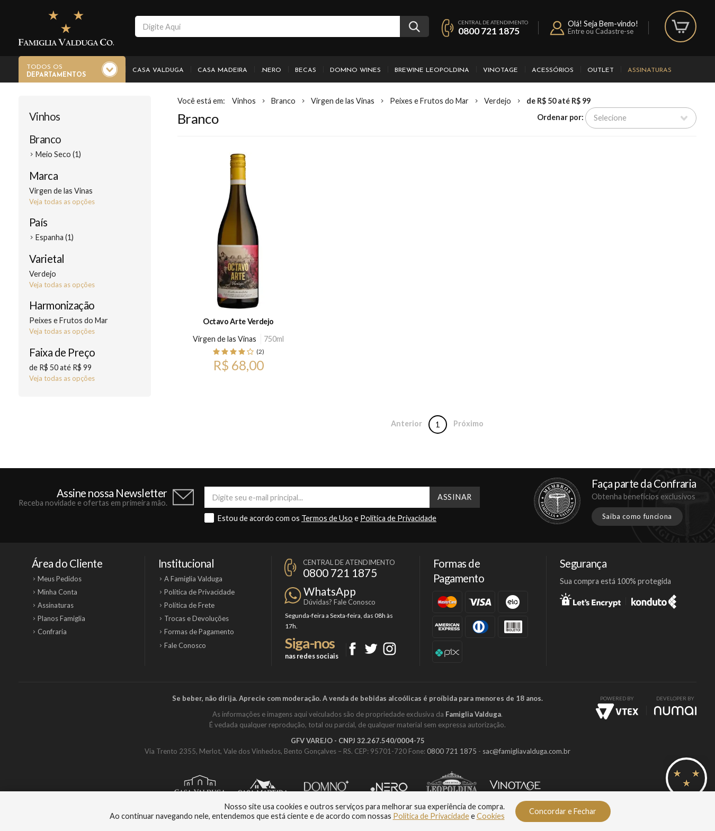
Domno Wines (355, 70)
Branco (45, 139)
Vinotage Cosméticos (515, 787)
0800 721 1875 (489, 30)
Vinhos (44, 116)
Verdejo (497, 100)
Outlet (600, 70)
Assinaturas (650, 70)
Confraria (52, 631)
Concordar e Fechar (562, 811)
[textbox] (267, 26)
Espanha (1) (54, 237)
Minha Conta (57, 592)
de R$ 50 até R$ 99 (558, 100)
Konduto (653, 599)
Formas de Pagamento (199, 631)
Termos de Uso (327, 518)
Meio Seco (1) (58, 154)
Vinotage (500, 70)
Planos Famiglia (61, 618)
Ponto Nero (389, 787)
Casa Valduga (158, 70)
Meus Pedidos (60, 578)
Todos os (56, 71)
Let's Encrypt (590, 599)
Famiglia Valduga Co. (66, 28)
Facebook (352, 648)
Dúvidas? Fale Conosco (339, 602)
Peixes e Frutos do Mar (429, 100)
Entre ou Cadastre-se (600, 31)
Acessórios (553, 70)
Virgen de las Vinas (342, 100)
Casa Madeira (222, 70)
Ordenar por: (560, 117)
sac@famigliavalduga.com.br (526, 751)
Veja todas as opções (62, 201)
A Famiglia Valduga (193, 578)
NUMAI (675, 710)
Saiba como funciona (637, 516)
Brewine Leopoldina (432, 70)
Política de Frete (189, 605)
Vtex (617, 711)
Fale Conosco (185, 645)
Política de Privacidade (398, 518)
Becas (305, 70)
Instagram (389, 648)
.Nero (271, 70)
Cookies (491, 815)
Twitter (371, 648)
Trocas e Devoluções (196, 618)
